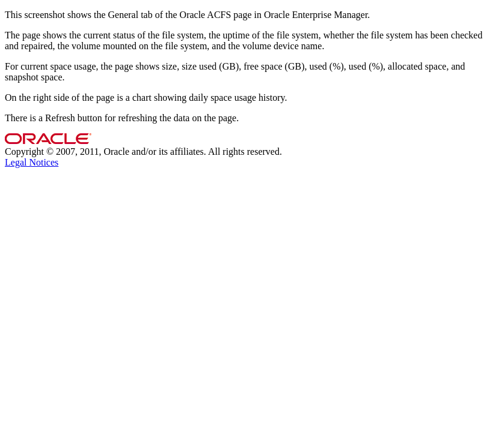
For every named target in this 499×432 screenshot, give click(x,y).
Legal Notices (31, 162)
